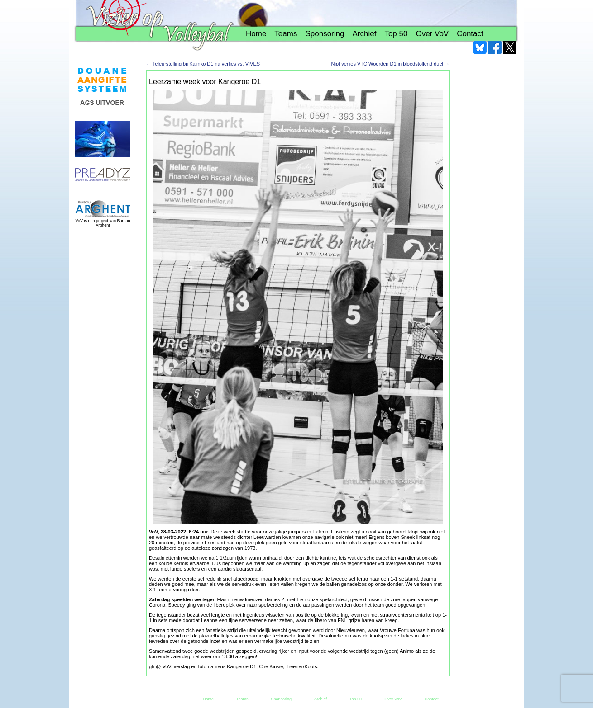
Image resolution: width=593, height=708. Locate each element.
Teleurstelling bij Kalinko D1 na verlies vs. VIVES (203, 63)
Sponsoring (324, 33)
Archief (364, 33)
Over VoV (432, 33)
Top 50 (395, 33)
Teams (285, 33)
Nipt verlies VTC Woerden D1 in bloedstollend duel (390, 63)
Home (256, 33)
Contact (470, 33)
